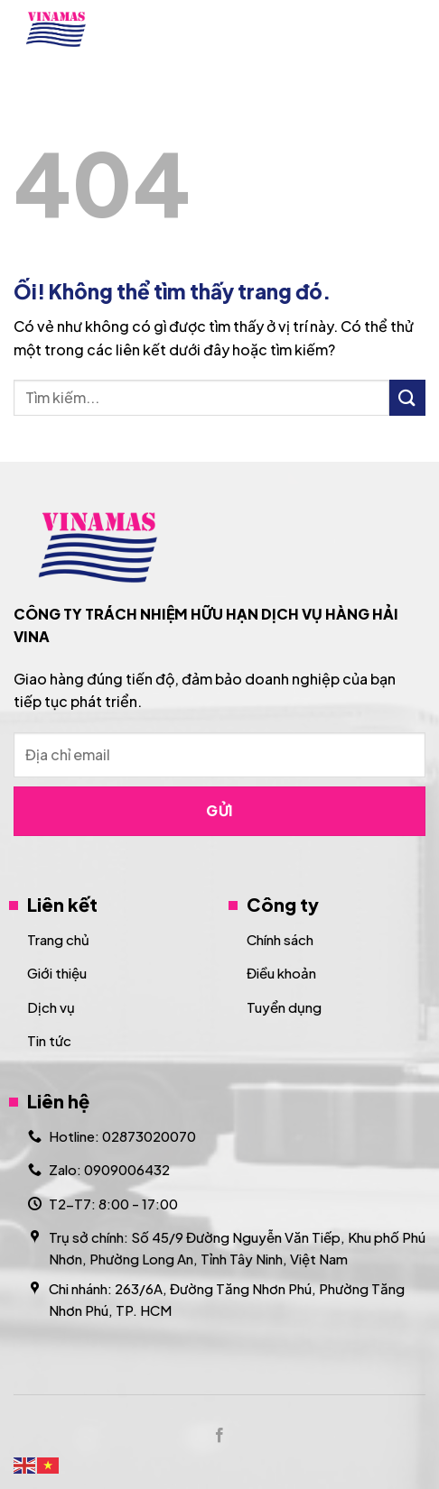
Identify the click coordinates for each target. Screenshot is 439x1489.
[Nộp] (407, 397)
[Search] (369, 29)
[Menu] (414, 29)
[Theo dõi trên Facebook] (219, 1436)
